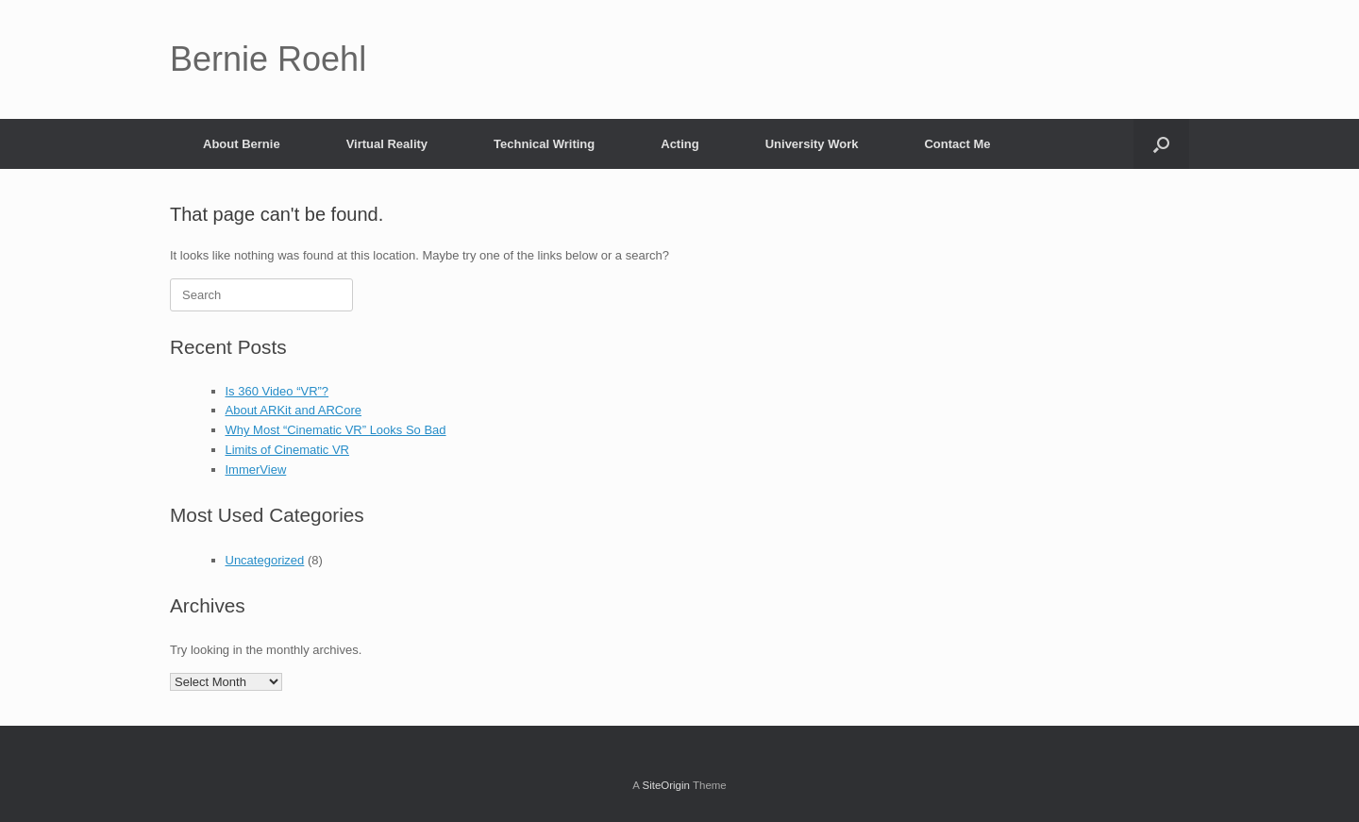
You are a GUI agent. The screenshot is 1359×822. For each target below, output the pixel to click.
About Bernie (241, 144)
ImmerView (256, 469)
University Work (812, 144)
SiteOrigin (666, 785)
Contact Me (957, 144)
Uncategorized (265, 560)
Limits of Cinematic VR (287, 450)
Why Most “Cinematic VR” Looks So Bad (336, 430)
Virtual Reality (387, 144)
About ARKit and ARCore (294, 410)
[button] (1161, 144)
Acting (679, 144)
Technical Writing (544, 144)
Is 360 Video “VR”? (277, 391)
